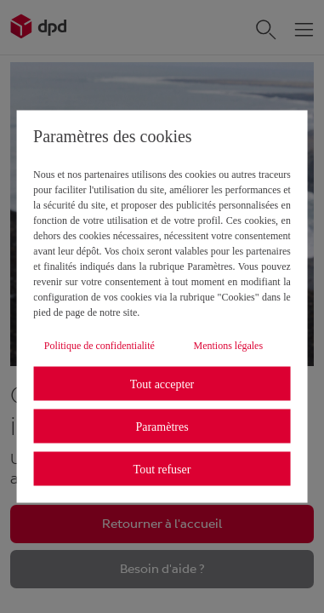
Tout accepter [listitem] (162, 383)
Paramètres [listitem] (161, 426)
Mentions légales (228, 346)
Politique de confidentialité (99, 346)
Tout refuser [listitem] (162, 468)
